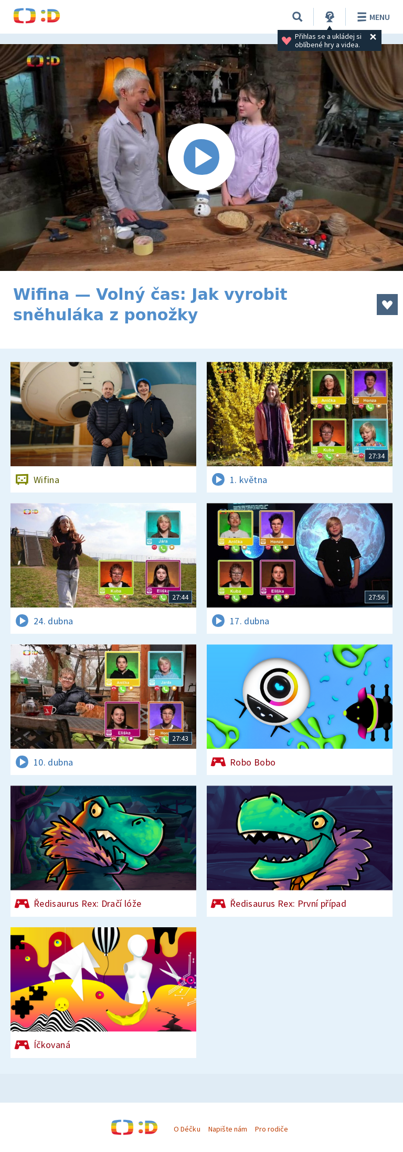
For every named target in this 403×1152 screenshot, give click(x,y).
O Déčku (187, 1129)
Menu (372, 17)
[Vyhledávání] (297, 17)
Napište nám (227, 1129)
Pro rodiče (271, 1129)
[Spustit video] (201, 157)
